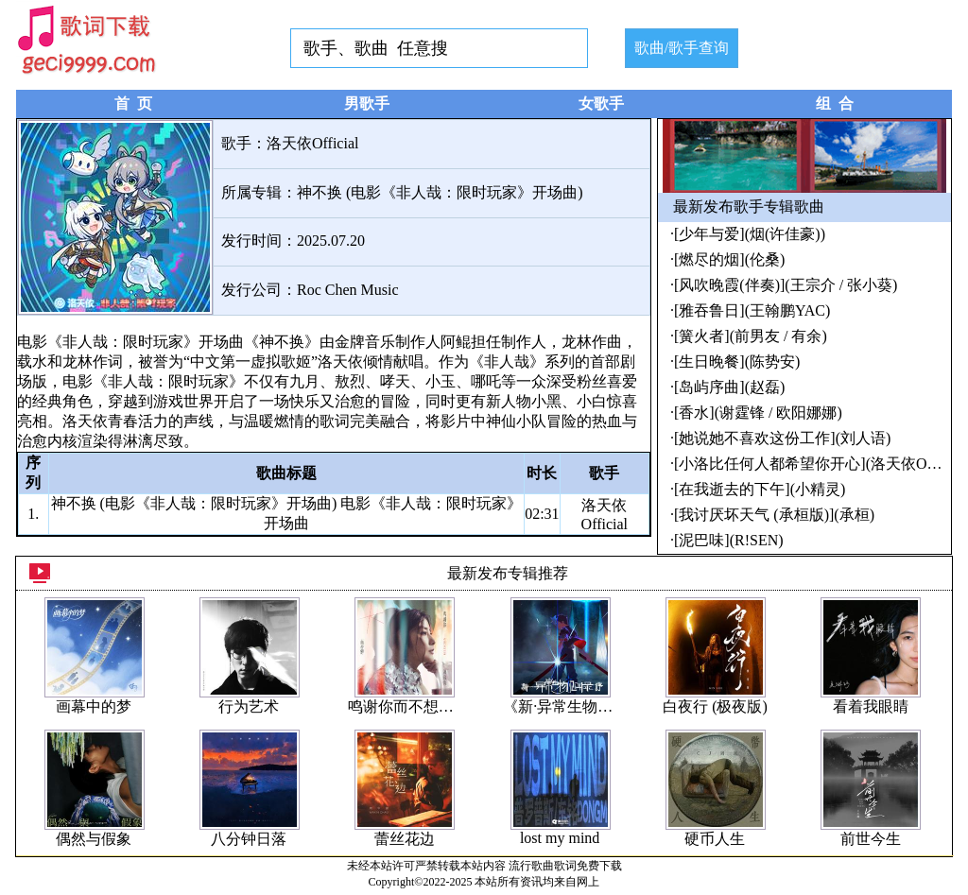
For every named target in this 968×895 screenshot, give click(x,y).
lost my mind (559, 838)
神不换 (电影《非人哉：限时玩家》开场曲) (440, 192)
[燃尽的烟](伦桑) (729, 259)
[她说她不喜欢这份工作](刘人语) (782, 438)
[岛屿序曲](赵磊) (729, 387)
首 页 (133, 103)
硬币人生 (714, 839)
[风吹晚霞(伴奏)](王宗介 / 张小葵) (785, 285)
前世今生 (870, 839)
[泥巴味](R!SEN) (729, 540)
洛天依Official (312, 143)
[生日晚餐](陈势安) (737, 361)
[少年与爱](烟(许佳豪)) (749, 234)
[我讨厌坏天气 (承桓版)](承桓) (774, 515)
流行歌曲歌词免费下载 (565, 865)
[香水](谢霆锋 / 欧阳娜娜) (758, 412)
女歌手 (601, 103)
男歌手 (366, 103)
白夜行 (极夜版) (715, 706)
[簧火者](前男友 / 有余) (750, 336)
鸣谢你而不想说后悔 (416, 706)
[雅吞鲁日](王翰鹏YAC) (752, 310)
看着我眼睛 (870, 706)
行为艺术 (248, 706)
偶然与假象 (93, 839)
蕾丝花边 (404, 839)
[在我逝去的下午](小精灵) (759, 489)
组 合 (835, 103)
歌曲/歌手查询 (681, 48)
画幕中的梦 (93, 706)
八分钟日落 (248, 839)
